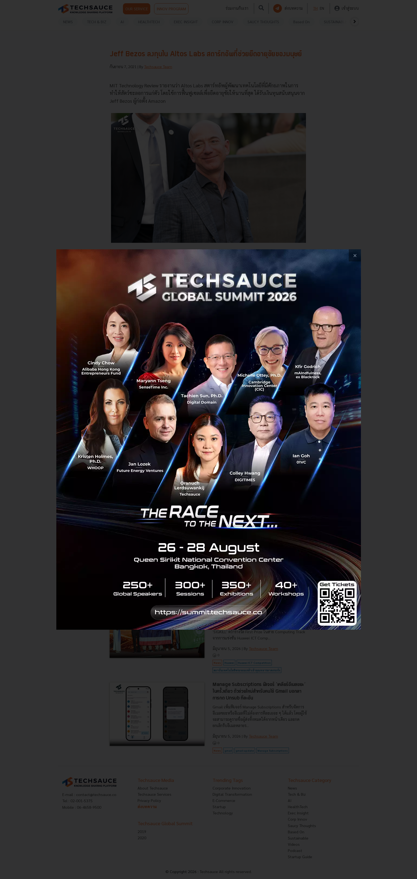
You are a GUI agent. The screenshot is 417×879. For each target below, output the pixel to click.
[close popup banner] (355, 255)
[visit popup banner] (208, 439)
